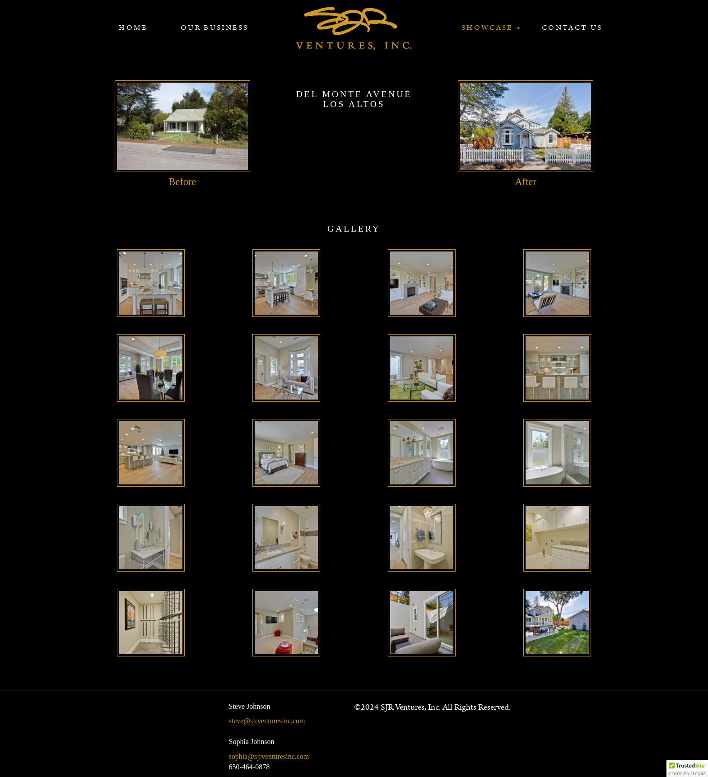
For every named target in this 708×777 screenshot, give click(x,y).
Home (133, 28)
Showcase (490, 28)
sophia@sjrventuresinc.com (269, 756)
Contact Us (572, 28)
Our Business (214, 28)
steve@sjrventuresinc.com (267, 721)
